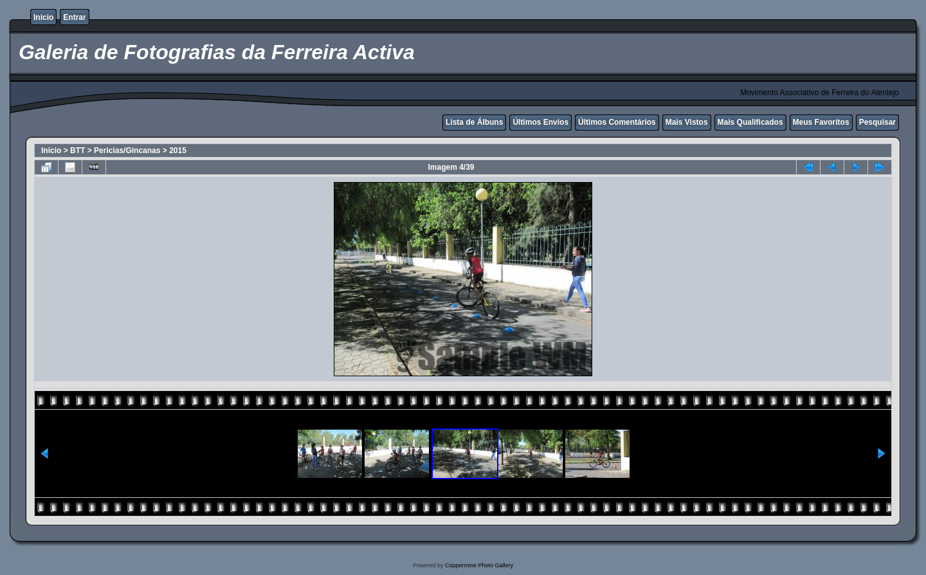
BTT (77, 150)
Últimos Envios (540, 122)
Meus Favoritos (821, 122)
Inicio (43, 17)
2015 (177, 150)
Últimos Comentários (617, 122)
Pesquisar (877, 122)
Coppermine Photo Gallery (479, 565)
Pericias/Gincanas (127, 150)
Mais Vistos (687, 122)
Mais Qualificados (750, 122)
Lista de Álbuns (474, 122)
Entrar (74, 17)
